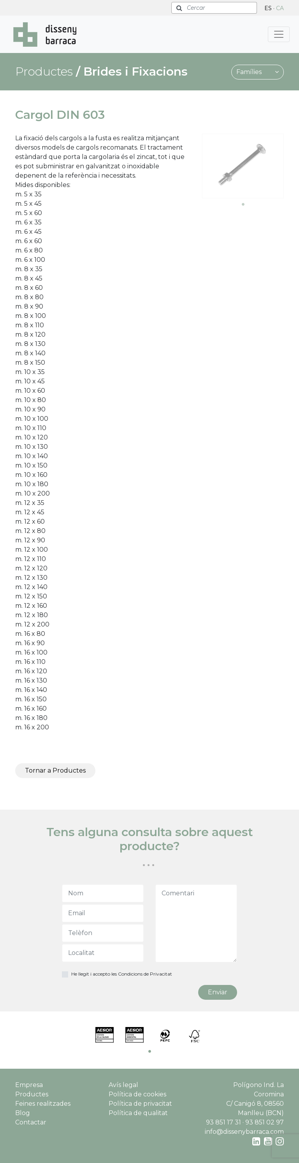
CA (280, 8)
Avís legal (123, 1085)
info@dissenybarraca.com (244, 1131)
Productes (31, 1094)
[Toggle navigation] (279, 34)
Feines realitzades (42, 1103)
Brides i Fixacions (135, 71)
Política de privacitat (140, 1103)
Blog (22, 1113)
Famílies (257, 72)
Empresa (29, 1085)
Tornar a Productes (55, 770)
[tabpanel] (243, 166)
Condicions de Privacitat (145, 974)
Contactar (30, 1122)
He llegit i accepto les (121, 974)
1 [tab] (243, 204)
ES (268, 8)
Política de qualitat (138, 1113)
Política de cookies (137, 1094)
